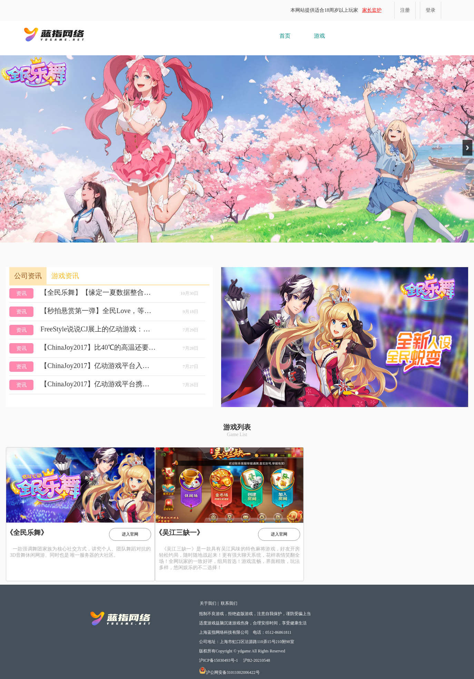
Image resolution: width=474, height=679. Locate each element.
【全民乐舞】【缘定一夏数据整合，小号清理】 (98, 292)
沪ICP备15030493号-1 (218, 660)
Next (468, 147)
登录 (430, 10)
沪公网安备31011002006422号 (229, 672)
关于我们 (208, 603)
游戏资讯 (65, 276)
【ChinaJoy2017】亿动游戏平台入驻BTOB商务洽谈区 (98, 365)
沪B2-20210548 (256, 660)
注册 (405, 10)
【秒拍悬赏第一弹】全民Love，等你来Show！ (98, 310)
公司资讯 (28, 276)
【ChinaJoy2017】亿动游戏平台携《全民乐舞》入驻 (98, 384)
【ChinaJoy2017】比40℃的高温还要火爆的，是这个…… (98, 347)
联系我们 (229, 603)
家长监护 (372, 10)
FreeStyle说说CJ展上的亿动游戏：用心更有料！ (98, 329)
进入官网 (130, 534)
